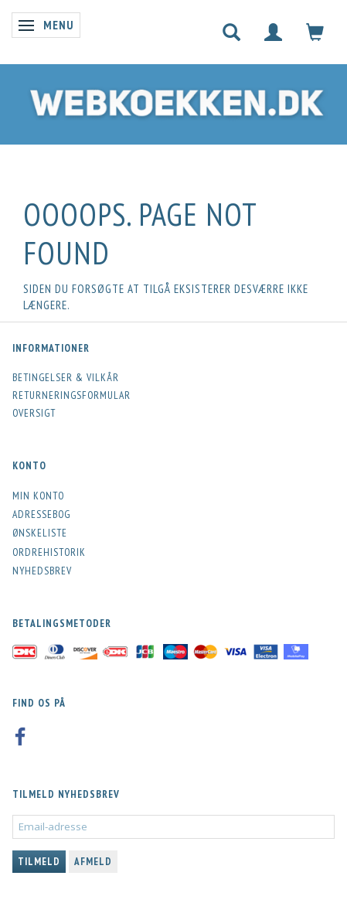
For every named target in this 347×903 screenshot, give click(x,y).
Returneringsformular (71, 395)
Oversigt (34, 413)
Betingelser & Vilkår (65, 377)
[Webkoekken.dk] (173, 100)
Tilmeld (39, 861)
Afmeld (93, 861)
